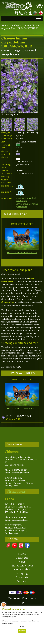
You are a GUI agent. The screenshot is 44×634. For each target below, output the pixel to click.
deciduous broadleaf (26, 198)
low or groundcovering (27, 204)
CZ (34, 12)
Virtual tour (15, 492)
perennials (21, 206)
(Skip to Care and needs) (10, 274)
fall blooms (21, 201)
